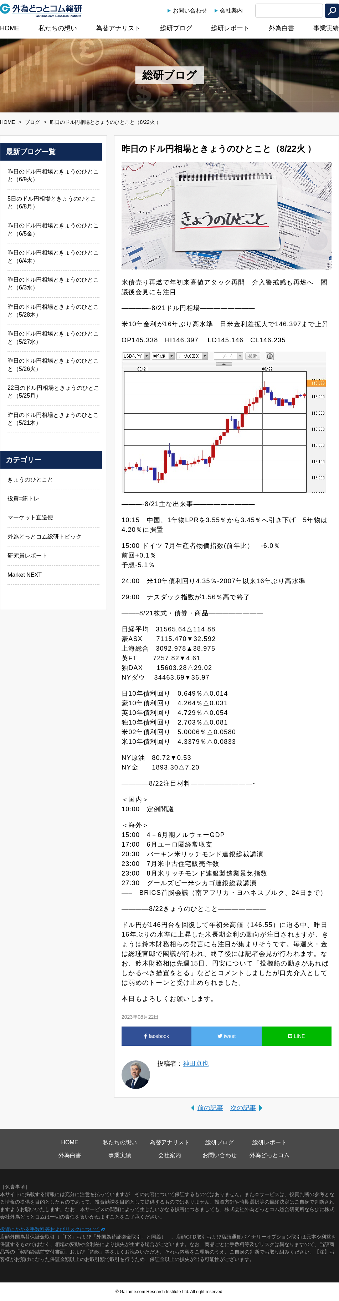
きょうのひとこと (30, 479)
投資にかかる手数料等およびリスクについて (50, 1229)
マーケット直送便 (30, 517)
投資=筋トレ (23, 498)
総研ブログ (176, 28)
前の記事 (210, 1108)
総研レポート (230, 28)
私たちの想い (57, 28)
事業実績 (326, 28)
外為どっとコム (269, 1155)
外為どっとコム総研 (41, 10)
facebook (156, 1036)
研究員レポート (27, 556)
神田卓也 (196, 1063)
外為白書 (281, 28)
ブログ (32, 122)
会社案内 (231, 10)
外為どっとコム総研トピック (44, 537)
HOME (9, 28)
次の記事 (243, 1108)
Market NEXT (24, 575)
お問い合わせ (190, 10)
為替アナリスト (118, 28)
